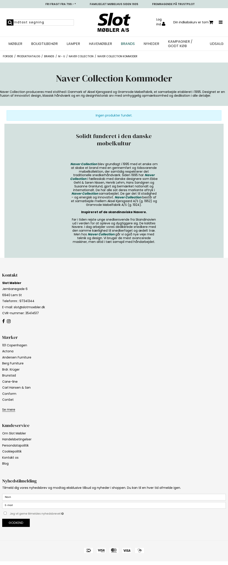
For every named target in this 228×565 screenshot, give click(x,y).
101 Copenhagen (14, 345)
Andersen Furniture (16, 357)
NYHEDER (151, 44)
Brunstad (9, 375)
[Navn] (114, 497)
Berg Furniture (13, 363)
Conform (9, 393)
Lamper (73, 44)
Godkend (16, 523)
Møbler (15, 44)
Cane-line (10, 381)
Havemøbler (100, 44)
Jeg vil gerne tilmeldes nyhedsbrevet (48, 512)
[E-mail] (114, 505)
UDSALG (217, 44)
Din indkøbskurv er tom (193, 22)
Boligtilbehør (44, 44)
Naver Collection (83, 164)
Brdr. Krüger (11, 369)
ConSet (8, 399)
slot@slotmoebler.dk (29, 307)
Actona (7, 351)
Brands (128, 44)
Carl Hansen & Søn (16, 387)
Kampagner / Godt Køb (180, 43)
